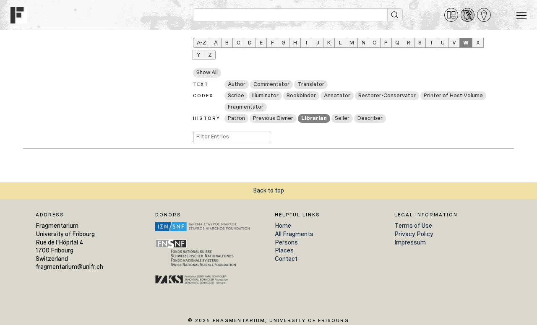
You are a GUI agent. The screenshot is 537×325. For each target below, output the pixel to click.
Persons (286, 242)
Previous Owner (273, 118)
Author (236, 84)
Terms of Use (413, 225)
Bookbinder (301, 95)
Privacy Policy (413, 234)
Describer (370, 118)
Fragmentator (245, 107)
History (206, 118)
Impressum (410, 242)
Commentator (271, 84)
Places (284, 250)
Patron (236, 118)
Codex (203, 96)
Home (283, 225)
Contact (286, 258)
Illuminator (265, 95)
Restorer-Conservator (387, 95)
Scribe (236, 95)
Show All (207, 72)
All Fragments (294, 234)
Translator (310, 84)
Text (201, 84)
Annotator (337, 95)
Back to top (268, 190)
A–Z (201, 42)
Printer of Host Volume (453, 95)
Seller (342, 118)
